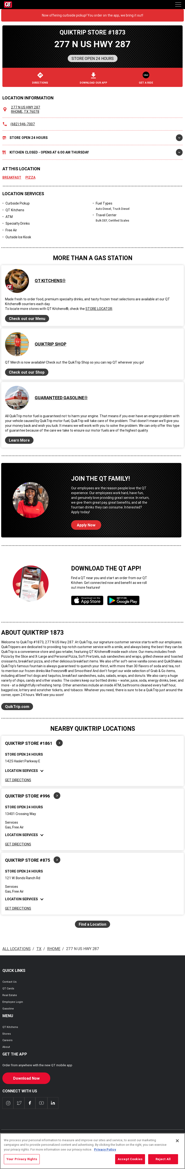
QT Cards (8, 988)
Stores (6, 1033)
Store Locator (98, 309)
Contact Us (9, 981)
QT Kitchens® (50, 280)
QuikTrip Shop (50, 344)
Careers (7, 1040)
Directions (40, 78)
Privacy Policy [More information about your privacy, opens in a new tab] (105, 1156)
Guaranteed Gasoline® (61, 397)
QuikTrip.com (17, 706)
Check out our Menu (27, 318)
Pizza (30, 177)
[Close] (177, 1147)
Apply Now (86, 525)
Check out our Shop (27, 372)
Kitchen (92, 152)
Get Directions (18, 780)
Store (92, 137)
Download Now (26, 1078)
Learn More (19, 440)
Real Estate (9, 995)
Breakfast (11, 177)
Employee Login (12, 1002)
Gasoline (8, 1008)
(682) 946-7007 (23, 124)
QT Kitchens (10, 1027)
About (6, 1047)
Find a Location (92, 924)
